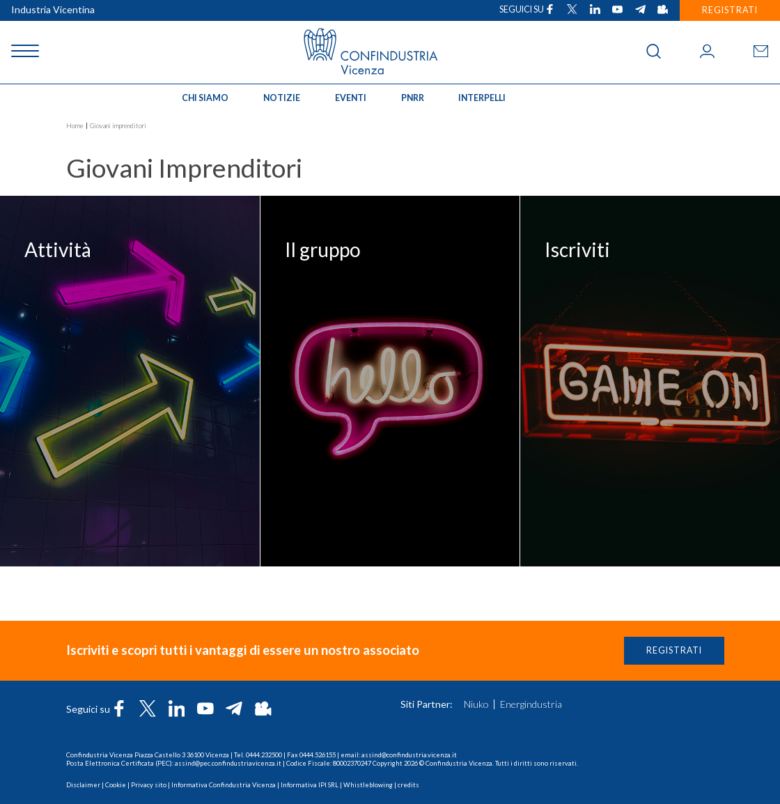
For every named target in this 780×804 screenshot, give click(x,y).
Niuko (476, 704)
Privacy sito (148, 785)
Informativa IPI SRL (309, 785)
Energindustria (531, 704)
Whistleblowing (368, 785)
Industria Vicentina (53, 9)
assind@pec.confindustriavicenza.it (228, 763)
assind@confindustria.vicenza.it (409, 755)
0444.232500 (264, 755)
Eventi (350, 98)
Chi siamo (205, 98)
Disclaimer (83, 785)
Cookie (115, 785)
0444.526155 (317, 755)
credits (408, 785)
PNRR (412, 98)
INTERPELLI (482, 98)
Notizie (281, 98)
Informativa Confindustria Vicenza (223, 785)
